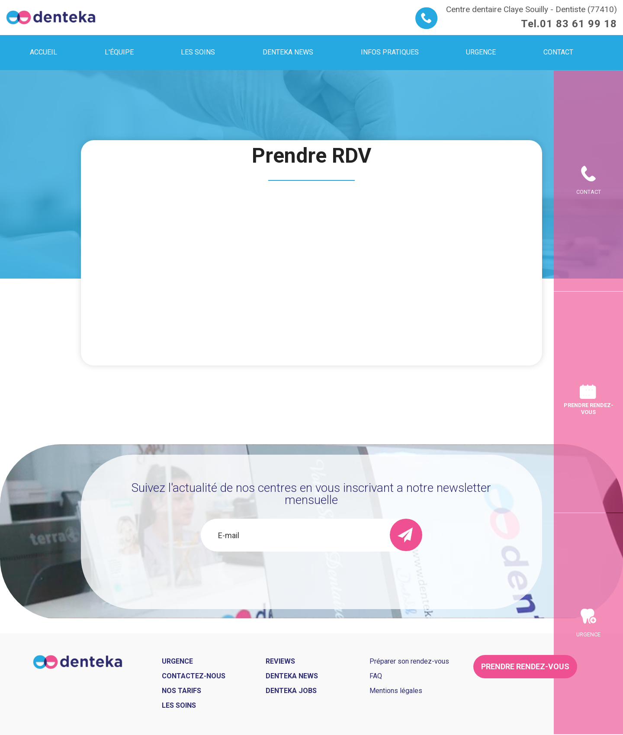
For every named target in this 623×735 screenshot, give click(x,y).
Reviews (280, 661)
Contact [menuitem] (558, 52)
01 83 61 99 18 (578, 24)
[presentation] (311, 575)
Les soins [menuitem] (198, 52)
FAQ (375, 676)
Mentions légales (395, 691)
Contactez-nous (193, 676)
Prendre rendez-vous (588, 408)
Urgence (588, 634)
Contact (588, 192)
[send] (406, 535)
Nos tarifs (181, 691)
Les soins (179, 705)
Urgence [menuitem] (481, 52)
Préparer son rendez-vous (409, 661)
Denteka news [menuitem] (288, 52)
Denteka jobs (291, 691)
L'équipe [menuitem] (119, 52)
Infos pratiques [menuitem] (390, 52)
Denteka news (292, 676)
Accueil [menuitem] (43, 52)
